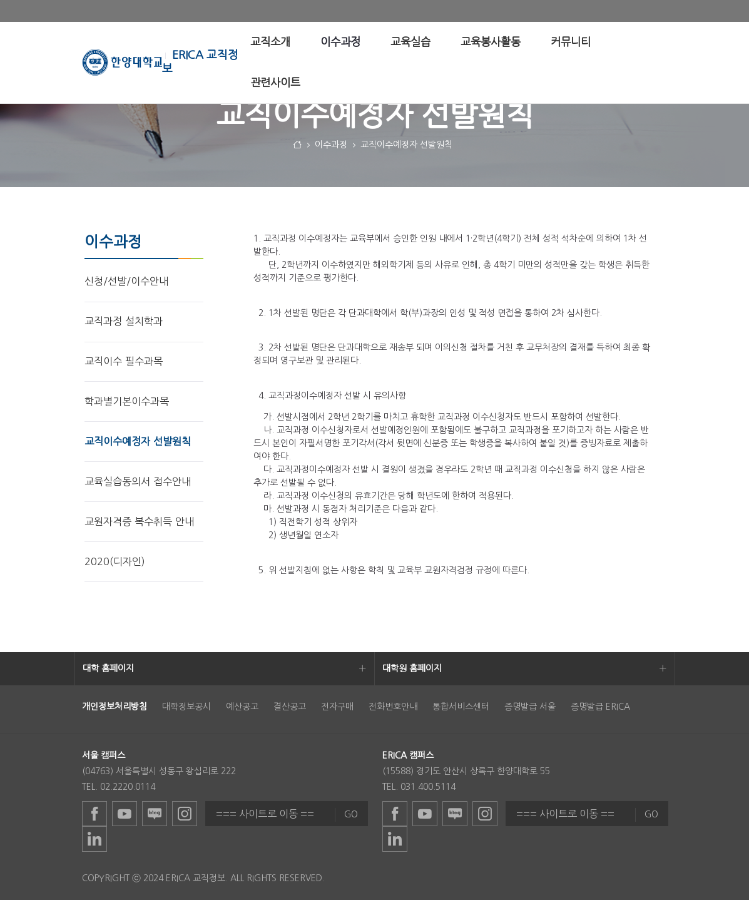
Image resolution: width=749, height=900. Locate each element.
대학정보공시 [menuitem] (186, 706)
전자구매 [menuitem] (337, 706)
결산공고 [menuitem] (289, 706)
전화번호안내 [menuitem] (393, 706)
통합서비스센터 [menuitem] (460, 706)
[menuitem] (270, 42)
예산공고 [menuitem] (242, 706)
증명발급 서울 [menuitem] (530, 706)
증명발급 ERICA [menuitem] (600, 706)
